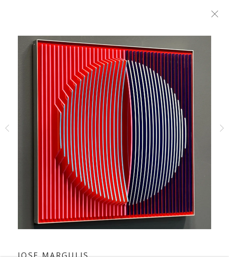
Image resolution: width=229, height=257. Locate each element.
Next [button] (222, 128)
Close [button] (214, 16)
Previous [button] (7, 128)
